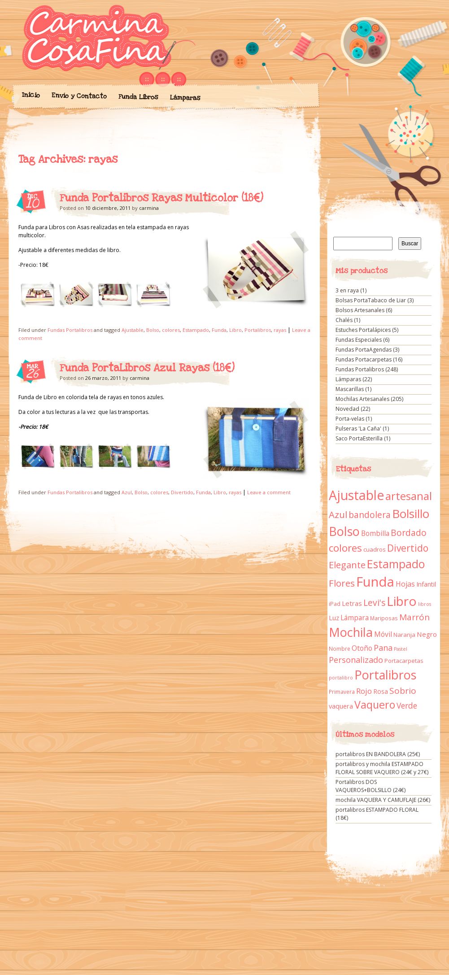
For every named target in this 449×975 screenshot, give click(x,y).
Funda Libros (138, 97)
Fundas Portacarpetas (364, 359)
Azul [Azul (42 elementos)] (338, 514)
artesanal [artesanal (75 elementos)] (408, 496)
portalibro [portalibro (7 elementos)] (341, 678)
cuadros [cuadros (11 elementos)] (374, 549)
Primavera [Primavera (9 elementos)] (342, 692)
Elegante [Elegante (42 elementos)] (347, 564)
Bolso (152, 329)
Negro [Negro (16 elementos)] (427, 634)
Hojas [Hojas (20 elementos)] (405, 584)
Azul (127, 492)
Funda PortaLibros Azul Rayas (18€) (147, 368)
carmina (149, 208)
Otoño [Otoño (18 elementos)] (362, 648)
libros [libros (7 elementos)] (424, 604)
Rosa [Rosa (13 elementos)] (380, 691)
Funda (219, 329)
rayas (280, 329)
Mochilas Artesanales (362, 399)
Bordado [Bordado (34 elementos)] (409, 533)
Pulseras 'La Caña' (358, 428)
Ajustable (133, 329)
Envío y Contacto (78, 95)
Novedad (347, 409)
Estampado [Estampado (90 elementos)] (396, 564)
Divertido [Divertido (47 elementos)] (407, 548)
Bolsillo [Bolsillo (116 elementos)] (410, 513)
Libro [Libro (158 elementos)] (402, 600)
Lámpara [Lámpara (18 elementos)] (354, 617)
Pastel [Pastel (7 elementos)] (400, 649)
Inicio (30, 95)
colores (171, 329)
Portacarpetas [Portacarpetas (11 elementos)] (403, 661)
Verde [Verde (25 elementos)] (407, 705)
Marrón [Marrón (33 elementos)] (414, 617)
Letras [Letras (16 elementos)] (352, 603)
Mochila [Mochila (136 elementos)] (351, 632)
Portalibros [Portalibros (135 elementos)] (385, 674)
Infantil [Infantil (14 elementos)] (426, 584)
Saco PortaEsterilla (359, 438)
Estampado (196, 329)
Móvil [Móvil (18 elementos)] (383, 634)
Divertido (182, 492)
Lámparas (185, 97)
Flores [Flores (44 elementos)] (342, 583)
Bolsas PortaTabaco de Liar (371, 300)
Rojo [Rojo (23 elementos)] (364, 691)
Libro (235, 329)
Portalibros (257, 329)
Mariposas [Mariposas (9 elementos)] (384, 618)
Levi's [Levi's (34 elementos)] (374, 603)
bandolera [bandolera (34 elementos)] (370, 515)
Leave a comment (269, 492)
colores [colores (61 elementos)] (345, 548)
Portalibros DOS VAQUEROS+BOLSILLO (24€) (370, 786)
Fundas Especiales (359, 340)
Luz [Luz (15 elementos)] (334, 617)
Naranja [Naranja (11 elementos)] (404, 635)
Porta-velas (350, 418)
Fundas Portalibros (70, 329)
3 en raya (347, 290)
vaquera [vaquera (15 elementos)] (341, 705)
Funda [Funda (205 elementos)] (375, 582)
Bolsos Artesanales (360, 310)
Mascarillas (350, 389)
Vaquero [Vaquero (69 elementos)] (374, 704)
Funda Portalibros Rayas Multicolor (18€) (161, 198)
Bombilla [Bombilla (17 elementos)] (375, 533)
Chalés (344, 320)
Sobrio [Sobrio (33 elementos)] (402, 690)
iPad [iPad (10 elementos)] (334, 604)
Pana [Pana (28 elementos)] (383, 647)
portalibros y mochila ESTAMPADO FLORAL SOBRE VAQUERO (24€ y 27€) (382, 768)
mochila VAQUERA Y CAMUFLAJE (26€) (383, 800)
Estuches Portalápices (363, 330)
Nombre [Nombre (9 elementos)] (339, 649)
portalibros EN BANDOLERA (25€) (378, 754)
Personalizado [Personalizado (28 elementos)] (356, 659)
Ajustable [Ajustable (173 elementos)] (356, 495)
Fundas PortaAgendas (364, 349)
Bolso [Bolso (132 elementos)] (344, 531)
